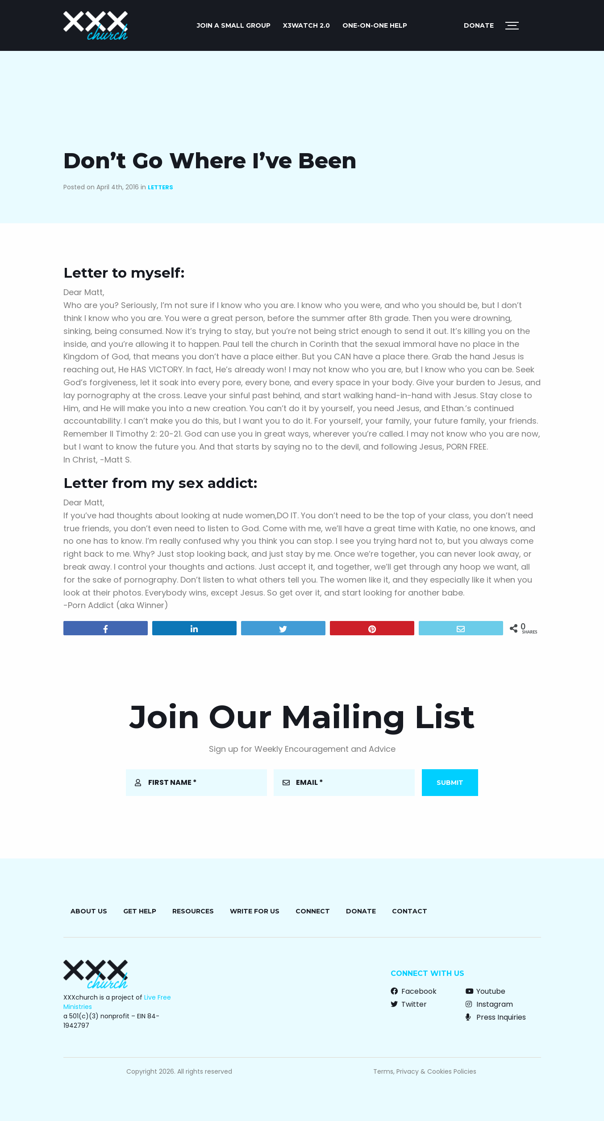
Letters (160, 187)
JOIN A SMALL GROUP (234, 25)
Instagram (489, 1004)
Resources (193, 911)
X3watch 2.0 (306, 25)
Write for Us (254, 911)
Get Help (139, 911)
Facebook (414, 991)
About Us (89, 911)
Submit (450, 783)
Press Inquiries (496, 1017)
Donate (479, 25)
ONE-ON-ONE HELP (374, 25)
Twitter (409, 1004)
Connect (313, 911)
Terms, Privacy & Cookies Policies (424, 1071)
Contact (409, 911)
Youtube (485, 991)
